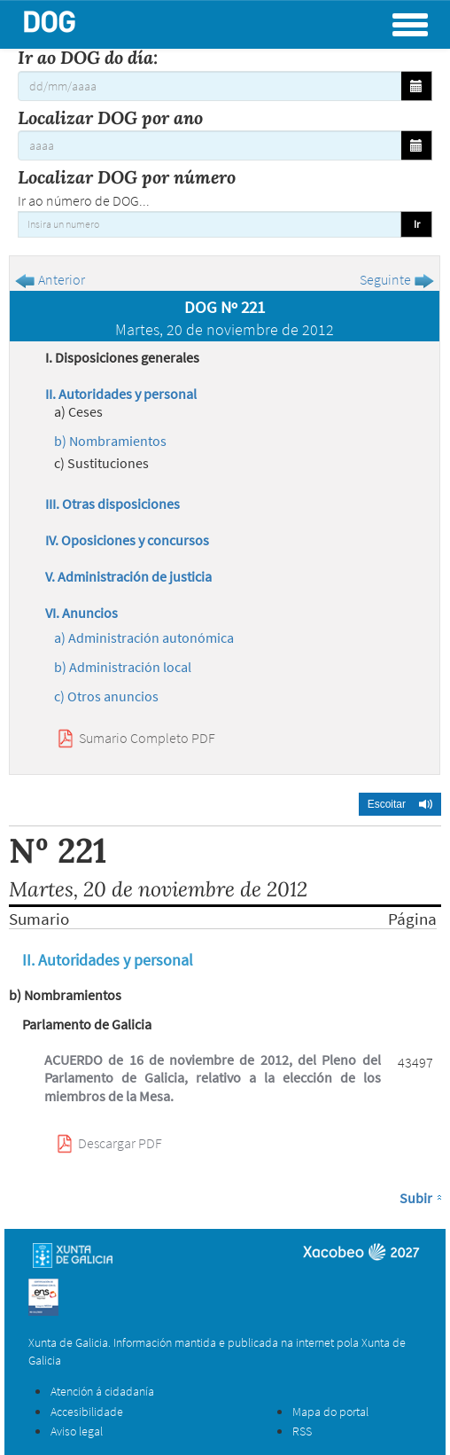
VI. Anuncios (81, 613)
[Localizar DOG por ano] (209, 145)
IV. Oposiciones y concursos (127, 540)
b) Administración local (122, 667)
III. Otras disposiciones (112, 503)
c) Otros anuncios (106, 696)
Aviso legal (76, 1431)
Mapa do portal (330, 1412)
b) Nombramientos (110, 441)
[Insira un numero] (209, 224)
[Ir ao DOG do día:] (209, 86)
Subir (416, 1198)
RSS (302, 1431)
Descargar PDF (120, 1143)
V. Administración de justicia (128, 576)
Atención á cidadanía (102, 1391)
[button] (400, 804)
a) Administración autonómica (144, 637)
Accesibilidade (86, 1412)
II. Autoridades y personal (121, 394)
